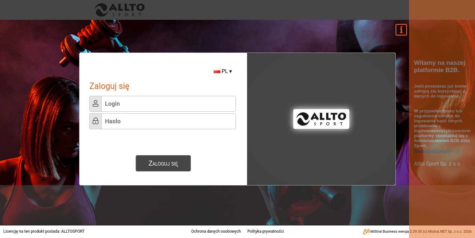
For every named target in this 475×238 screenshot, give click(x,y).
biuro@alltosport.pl (436, 151)
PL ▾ (223, 71)
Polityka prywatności (265, 231)
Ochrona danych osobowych (216, 231)
